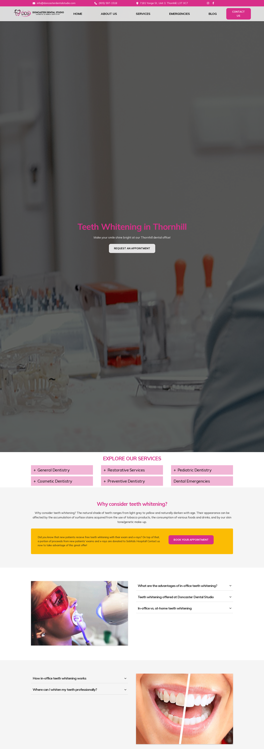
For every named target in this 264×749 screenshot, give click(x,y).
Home (77, 14)
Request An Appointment (132, 248)
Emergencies (179, 14)
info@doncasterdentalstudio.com (56, 3)
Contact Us (238, 13)
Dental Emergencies (192, 481)
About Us (109, 14)
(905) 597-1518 (108, 3)
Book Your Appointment (191, 539)
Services (143, 14)
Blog (213, 14)
